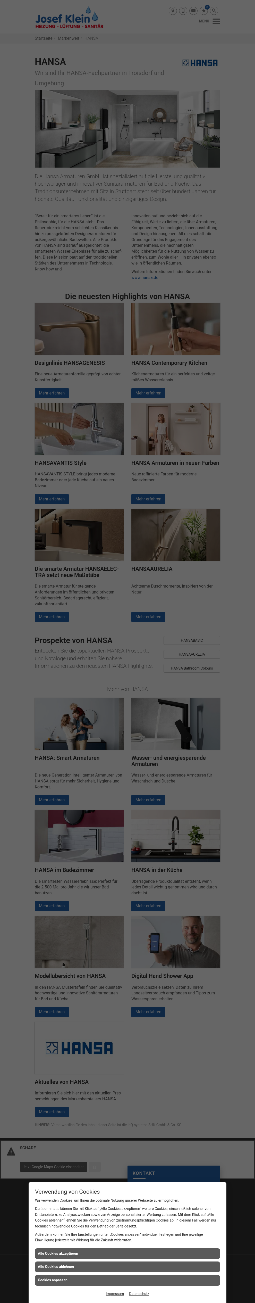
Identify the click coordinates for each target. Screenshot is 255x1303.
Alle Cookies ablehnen (56, 1267)
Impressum (115, 1294)
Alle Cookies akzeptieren (58, 1253)
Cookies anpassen (52, 1280)
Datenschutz (139, 1294)
